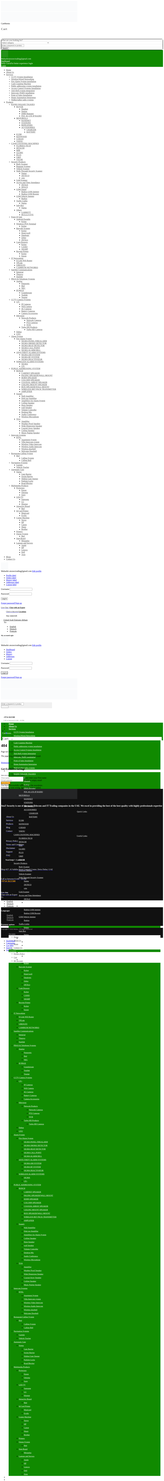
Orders (9, 652)
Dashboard (5, 61)
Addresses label (12, 582)
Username (5, 589)
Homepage (5, 763)
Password (5, 594)
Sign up (19, 603)
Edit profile (36, 571)
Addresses (10, 656)
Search (9, 948)
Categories (10, 943)
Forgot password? (8, 603)
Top (7, 950)
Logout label (11, 585)
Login (3, 66)
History (9, 654)
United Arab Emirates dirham (14, 620)
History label (11, 580)
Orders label (11, 578)
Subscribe (6, 783)
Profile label (11, 575)
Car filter (9, 945)
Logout (9, 659)
